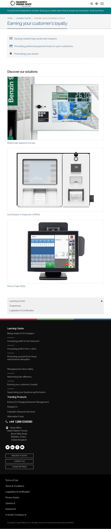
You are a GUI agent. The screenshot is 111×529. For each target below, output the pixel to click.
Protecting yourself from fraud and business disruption (21, 358)
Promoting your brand (24, 53)
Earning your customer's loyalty (22, 384)
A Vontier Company (16, 515)
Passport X (12, 407)
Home (10, 18)
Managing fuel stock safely (20, 369)
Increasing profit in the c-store (21, 349)
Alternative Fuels (15, 416)
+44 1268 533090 (20, 421)
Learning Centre (23, 18)
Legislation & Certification (21, 310)
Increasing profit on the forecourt (23, 341)
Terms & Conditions (14, 486)
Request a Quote (19, 456)
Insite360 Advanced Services (21, 411)
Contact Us (19, 461)
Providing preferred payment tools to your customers (41, 46)
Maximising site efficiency (19, 377)
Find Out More (97, 11)
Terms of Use (11, 480)
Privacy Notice (12, 497)
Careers (10, 503)
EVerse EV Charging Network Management (28, 402)
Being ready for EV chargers (20, 333)
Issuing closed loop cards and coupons (33, 38)
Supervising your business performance (26, 392)
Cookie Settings (19, 467)
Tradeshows (15, 306)
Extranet (10, 509)
